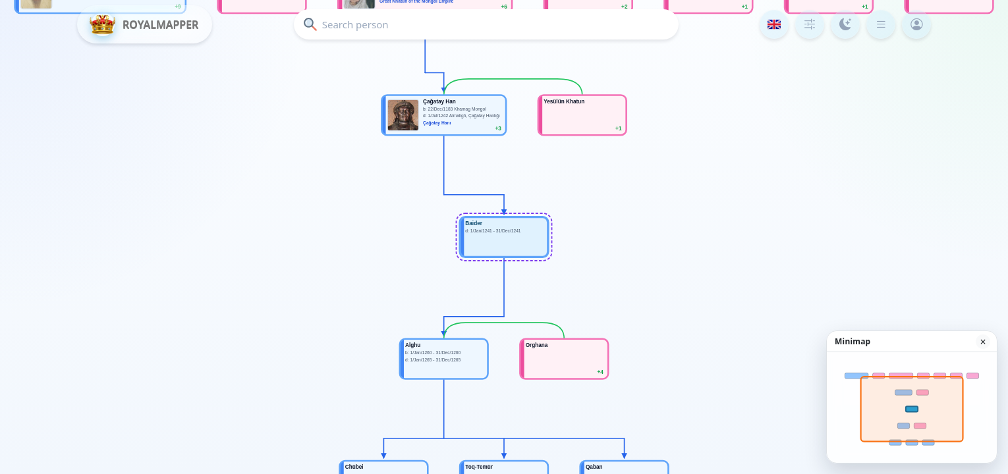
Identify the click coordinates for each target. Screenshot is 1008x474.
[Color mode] (845, 24)
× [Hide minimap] (983, 341)
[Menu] (880, 24)
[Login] (916, 24)
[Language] (774, 24)
